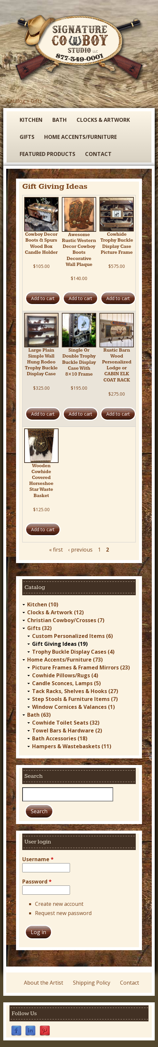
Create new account (59, 903)
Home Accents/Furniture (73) (65, 659)
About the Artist (43, 982)
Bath (59, 119)
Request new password (63, 913)
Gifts (36, 100)
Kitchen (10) (42, 604)
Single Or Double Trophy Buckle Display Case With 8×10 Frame (79, 362)
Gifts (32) (39, 628)
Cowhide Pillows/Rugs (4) (65, 675)
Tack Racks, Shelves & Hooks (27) (75, 691)
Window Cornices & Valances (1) (73, 706)
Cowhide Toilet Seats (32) (65, 722)
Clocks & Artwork (103, 119)
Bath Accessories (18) (59, 738)
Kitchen (31, 119)
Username (38, 859)
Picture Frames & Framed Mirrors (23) (81, 667)
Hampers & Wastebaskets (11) (71, 746)
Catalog (16, 100)
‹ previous (80, 549)
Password (37, 881)
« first (56, 549)
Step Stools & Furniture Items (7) (75, 699)
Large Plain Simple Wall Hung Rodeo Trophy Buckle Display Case (41, 362)
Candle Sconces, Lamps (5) (66, 683)
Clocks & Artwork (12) (55, 612)
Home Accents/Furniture (80, 137)
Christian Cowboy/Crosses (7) (65, 620)
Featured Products (47, 154)
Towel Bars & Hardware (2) (67, 730)
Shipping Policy (91, 982)
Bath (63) (39, 714)
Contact (98, 154)
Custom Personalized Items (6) (72, 636)
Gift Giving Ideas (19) (60, 643)
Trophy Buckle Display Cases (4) (73, 651)
